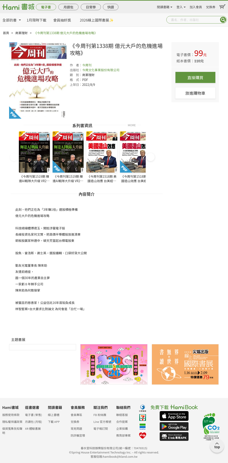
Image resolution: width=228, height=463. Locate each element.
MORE (132, 125)
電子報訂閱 (100, 428)
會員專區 (76, 415)
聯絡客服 (122, 415)
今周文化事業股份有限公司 (101, 70)
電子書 (46, 7)
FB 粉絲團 (99, 415)
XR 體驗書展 (33, 428)
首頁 (6, 33)
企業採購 (122, 428)
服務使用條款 (11, 415)
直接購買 (195, 77)
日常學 (91, 7)
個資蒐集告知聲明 (12, 429)
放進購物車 (195, 93)
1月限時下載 (36, 20)
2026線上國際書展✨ (97, 20)
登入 (180, 6)
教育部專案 (123, 435)
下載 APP (54, 422)
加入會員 (196, 6)
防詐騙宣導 (78, 435)
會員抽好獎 (62, 20)
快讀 (110, 7)
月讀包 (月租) (33, 422)
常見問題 (76, 428)
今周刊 (87, 65)
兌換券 (210, 6)
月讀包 (68, 7)
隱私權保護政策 (12, 422)
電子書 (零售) (33, 415)
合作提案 (122, 422)
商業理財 (21, 33)
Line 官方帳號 (102, 422)
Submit (223, 19)
